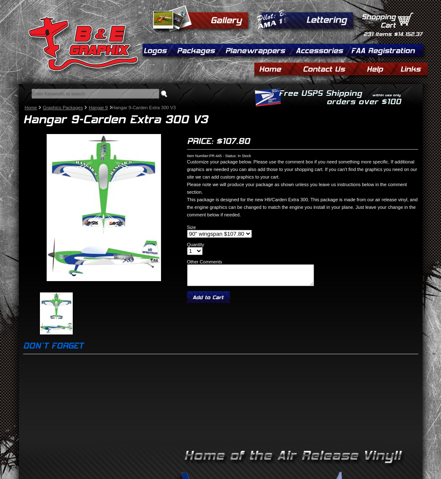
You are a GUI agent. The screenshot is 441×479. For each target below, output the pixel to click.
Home (31, 107)
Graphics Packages (63, 107)
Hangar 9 (98, 107)
